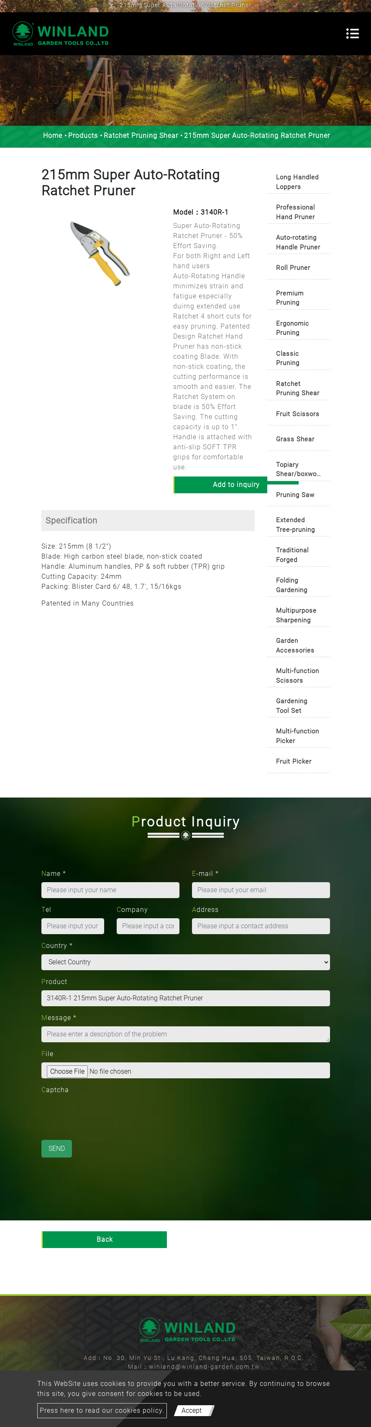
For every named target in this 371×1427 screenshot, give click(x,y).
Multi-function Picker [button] (297, 736)
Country (57, 946)
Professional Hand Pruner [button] (295, 212)
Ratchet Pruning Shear (141, 136)
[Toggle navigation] (352, 33)
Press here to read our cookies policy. (102, 1410)
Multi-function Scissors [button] (297, 675)
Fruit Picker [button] (294, 761)
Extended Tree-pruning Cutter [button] (295, 526)
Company (132, 910)
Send (57, 1148)
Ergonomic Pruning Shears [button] (292, 329)
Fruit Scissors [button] (298, 414)
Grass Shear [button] (295, 439)
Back (105, 1239)
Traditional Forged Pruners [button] (292, 556)
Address (205, 910)
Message (59, 1018)
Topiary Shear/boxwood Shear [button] (300, 471)
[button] (45, 260)
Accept (192, 1410)
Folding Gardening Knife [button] (291, 586)
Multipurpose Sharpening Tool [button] (296, 617)
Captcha (55, 1090)
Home (52, 136)
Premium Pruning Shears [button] (290, 299)
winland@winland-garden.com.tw (204, 1366)
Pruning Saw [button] (295, 495)
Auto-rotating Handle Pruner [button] (298, 242)
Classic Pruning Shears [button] (287, 360)
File (47, 1054)
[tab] (298, 180)
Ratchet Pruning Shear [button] (298, 388)
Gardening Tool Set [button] (291, 706)
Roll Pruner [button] (293, 268)
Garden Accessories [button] (295, 645)
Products (83, 136)
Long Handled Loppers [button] (297, 182)
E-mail (205, 874)
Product (54, 982)
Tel (46, 910)
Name (53, 874)
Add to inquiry (236, 485)
